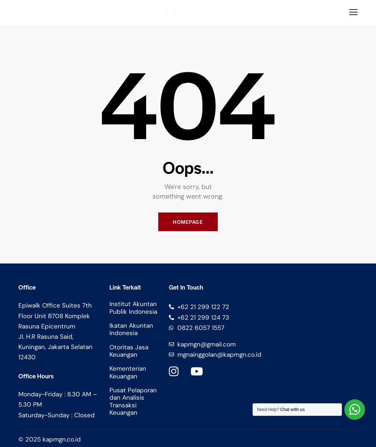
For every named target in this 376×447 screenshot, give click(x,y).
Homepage (188, 221)
